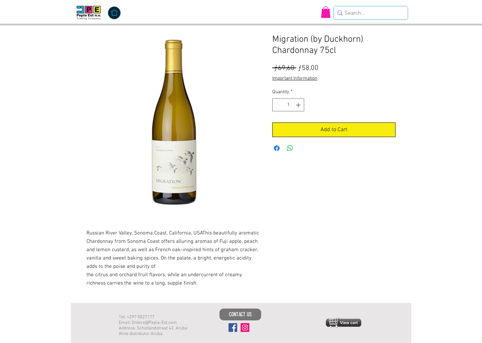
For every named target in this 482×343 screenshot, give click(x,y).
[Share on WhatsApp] (290, 148)
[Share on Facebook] (277, 148)
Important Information (294, 78)
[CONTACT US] (240, 314)
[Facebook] (232, 327)
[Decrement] (277, 105)
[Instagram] (245, 327)
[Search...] (368, 12)
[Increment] (298, 105)
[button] (326, 12)
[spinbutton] (288, 105)
